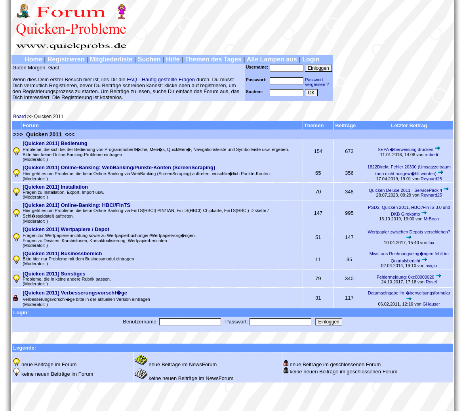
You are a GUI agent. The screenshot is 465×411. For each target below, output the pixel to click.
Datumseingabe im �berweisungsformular (409, 293)
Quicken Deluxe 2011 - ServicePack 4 (405, 190)
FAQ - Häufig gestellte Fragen (161, 79)
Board (19, 116)
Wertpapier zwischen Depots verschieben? (409, 231)
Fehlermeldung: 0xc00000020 (406, 277)
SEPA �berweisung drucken (405, 149)
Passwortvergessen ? (317, 82)
